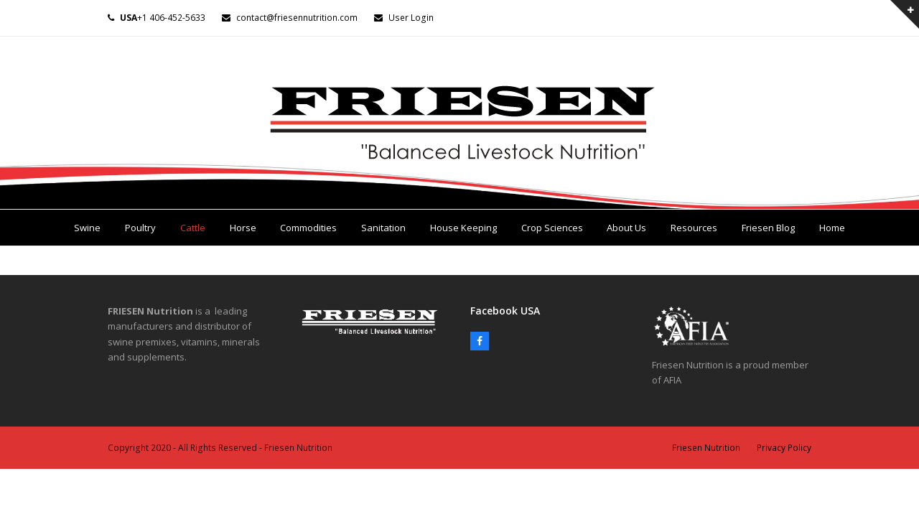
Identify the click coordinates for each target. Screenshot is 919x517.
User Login (411, 17)
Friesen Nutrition (706, 448)
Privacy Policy (784, 448)
